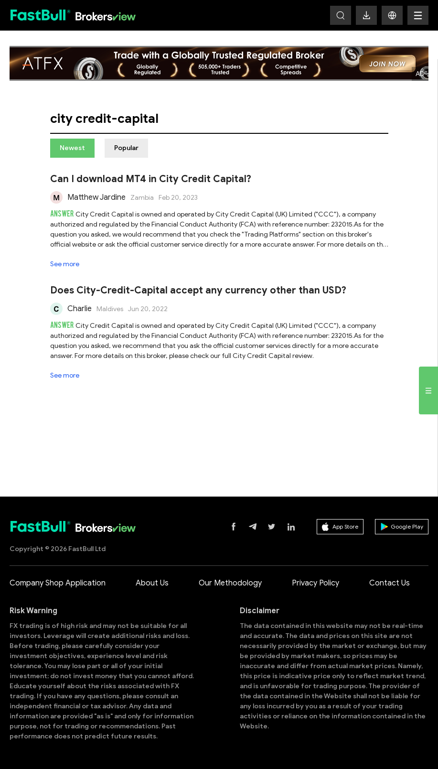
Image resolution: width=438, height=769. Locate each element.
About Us (152, 583)
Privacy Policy (315, 583)
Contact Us (389, 583)
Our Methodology (230, 583)
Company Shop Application (58, 583)
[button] (392, 15)
